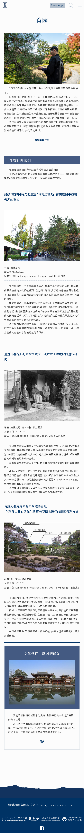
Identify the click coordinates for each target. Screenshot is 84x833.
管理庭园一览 (42, 139)
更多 (42, 741)
